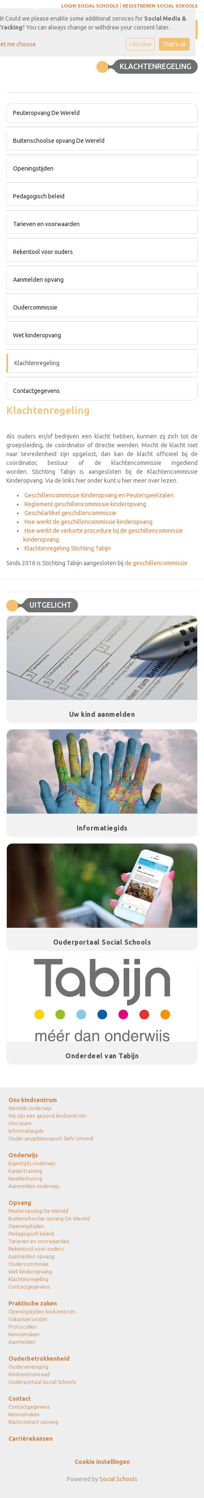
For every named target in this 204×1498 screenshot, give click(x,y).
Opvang (19, 1202)
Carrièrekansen (30, 1438)
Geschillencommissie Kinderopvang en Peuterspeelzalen (98, 495)
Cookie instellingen (102, 1461)
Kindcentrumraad (29, 1374)
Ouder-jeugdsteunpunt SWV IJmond (50, 1138)
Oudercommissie (35, 307)
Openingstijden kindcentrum (41, 1311)
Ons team (20, 1123)
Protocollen (22, 1327)
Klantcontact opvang (33, 1422)
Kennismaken (24, 1334)
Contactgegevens (36, 390)
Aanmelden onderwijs (33, 1186)
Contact (19, 1398)
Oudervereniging (28, 1367)
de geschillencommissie (156, 563)
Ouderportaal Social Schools (42, 1382)
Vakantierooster (28, 1319)
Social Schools (118, 1479)
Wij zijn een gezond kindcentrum (47, 1116)
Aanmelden (21, 1342)
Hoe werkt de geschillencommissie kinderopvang (88, 521)
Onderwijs (23, 1155)
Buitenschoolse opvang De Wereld (59, 140)
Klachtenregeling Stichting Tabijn (67, 548)
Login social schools (89, 5)
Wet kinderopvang (37, 335)
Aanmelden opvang (38, 279)
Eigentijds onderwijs (31, 1163)
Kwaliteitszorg (25, 1178)
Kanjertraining (25, 1171)
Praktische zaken (32, 1303)
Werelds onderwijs (29, 1108)
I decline (140, 44)
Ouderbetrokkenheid (39, 1358)
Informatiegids (25, 1131)
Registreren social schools (160, 5)
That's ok (174, 44)
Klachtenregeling (36, 363)
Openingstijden (33, 168)
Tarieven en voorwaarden (46, 224)
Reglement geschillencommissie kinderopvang (84, 504)
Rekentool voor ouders (43, 251)
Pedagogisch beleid (38, 196)
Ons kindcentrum (32, 1100)
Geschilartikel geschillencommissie (69, 513)
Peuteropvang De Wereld (46, 112)
